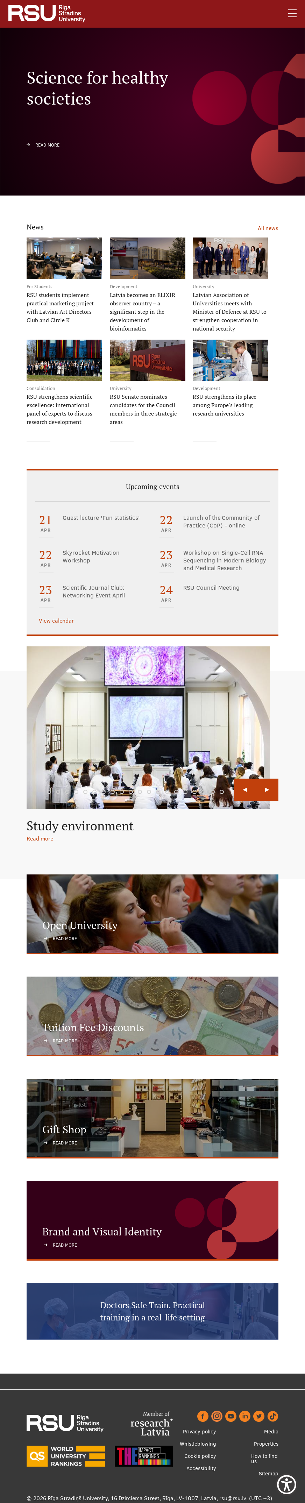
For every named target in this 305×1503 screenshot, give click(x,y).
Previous (245, 790)
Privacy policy (199, 1431)
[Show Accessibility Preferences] (286, 1484)
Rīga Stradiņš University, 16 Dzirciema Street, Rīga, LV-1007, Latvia (132, 1498)
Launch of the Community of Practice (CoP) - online (221, 521)
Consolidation (41, 388)
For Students (39, 287)
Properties (266, 1443)
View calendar (56, 620)
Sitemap (268, 1473)
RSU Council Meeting (211, 587)
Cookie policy (200, 1455)
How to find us (264, 1458)
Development (123, 287)
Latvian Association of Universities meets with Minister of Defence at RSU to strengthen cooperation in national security (230, 311)
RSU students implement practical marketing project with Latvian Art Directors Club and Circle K (60, 307)
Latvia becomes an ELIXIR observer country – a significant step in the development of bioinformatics (142, 311)
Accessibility (201, 1468)
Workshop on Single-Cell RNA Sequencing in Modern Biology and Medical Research (224, 560)
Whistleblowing (198, 1443)
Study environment (80, 825)
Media (271, 1431)
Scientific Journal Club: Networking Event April (94, 591)
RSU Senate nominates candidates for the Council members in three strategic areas (143, 409)
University (203, 287)
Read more (47, 145)
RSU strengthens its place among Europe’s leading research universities (224, 405)
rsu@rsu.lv (232, 1498)
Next (267, 790)
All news (268, 228)
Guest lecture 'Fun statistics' (101, 518)
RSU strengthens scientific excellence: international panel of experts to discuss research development (59, 409)
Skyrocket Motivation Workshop (91, 556)
